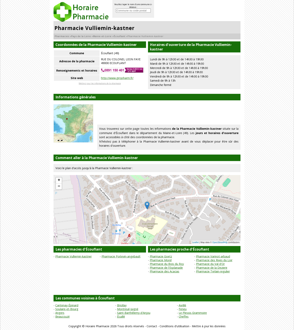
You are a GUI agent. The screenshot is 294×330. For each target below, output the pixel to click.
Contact (152, 326)
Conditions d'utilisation (174, 326)
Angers (59, 313)
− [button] (59, 186)
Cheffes (184, 316)
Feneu (183, 309)
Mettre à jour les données (209, 326)
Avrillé (182, 305)
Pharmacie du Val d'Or (210, 264)
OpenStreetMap (220, 242)
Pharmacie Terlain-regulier (213, 271)
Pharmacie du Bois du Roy (167, 264)
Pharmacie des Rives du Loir (214, 260)
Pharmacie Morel (161, 260)
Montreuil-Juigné (127, 309)
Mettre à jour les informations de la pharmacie (100, 83)
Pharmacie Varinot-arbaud (213, 256)
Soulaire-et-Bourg (66, 309)
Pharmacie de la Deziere (211, 267)
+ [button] (59, 180)
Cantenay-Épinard (66, 305)
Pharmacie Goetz (161, 256)
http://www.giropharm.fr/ (117, 78)
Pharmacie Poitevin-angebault (121, 256)
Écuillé (121, 316)
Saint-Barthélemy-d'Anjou (133, 313)
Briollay (122, 305)
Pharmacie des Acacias (164, 271)
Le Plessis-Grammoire (193, 313)
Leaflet (195, 242)
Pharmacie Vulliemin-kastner (73, 256)
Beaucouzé (62, 316)
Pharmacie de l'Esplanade (166, 267)
